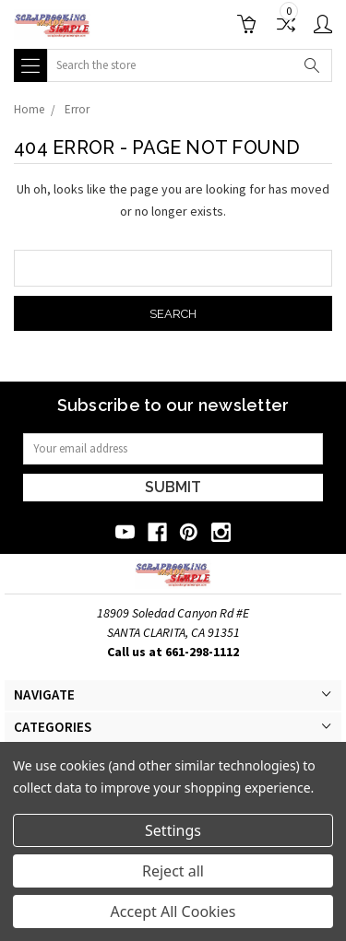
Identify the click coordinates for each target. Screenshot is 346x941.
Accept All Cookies (173, 911)
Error (77, 109)
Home (29, 109)
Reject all (173, 871)
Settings (173, 830)
